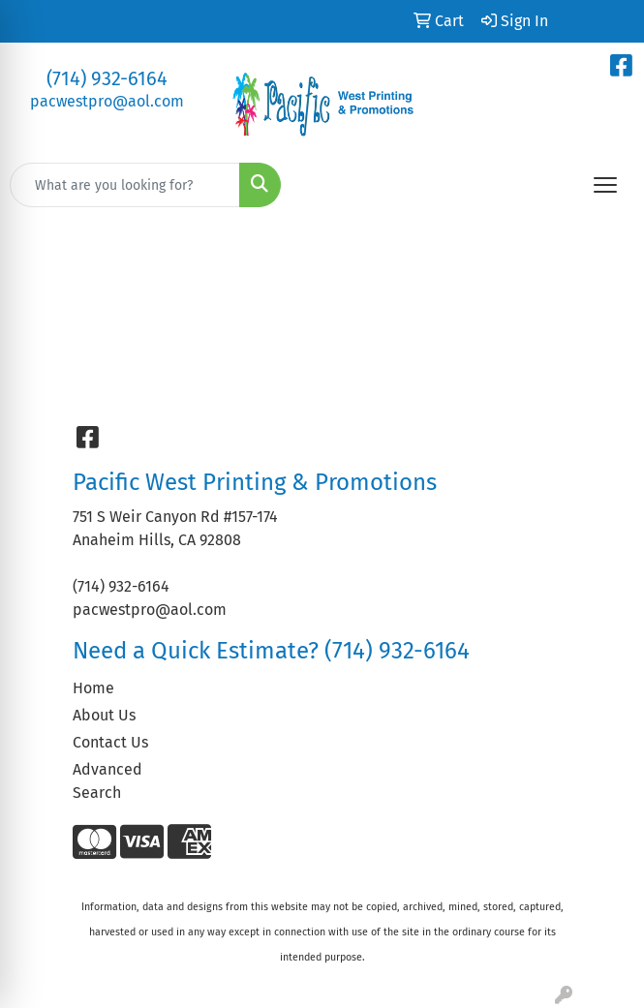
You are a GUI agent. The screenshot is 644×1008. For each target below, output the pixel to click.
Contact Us (110, 742)
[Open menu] (605, 185)
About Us (104, 715)
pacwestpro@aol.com (107, 101)
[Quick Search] (125, 185)
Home (93, 688)
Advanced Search (107, 781)
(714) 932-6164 (107, 78)
